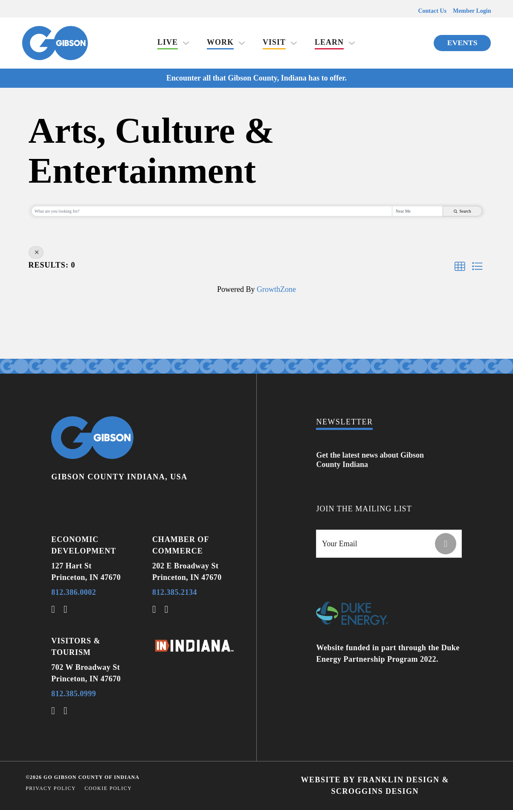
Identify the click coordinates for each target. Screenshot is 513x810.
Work (220, 42)
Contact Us (432, 11)
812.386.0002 (73, 592)
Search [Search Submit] (462, 211)
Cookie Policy (108, 788)
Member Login (472, 11)
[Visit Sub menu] (294, 43)
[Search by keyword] (212, 211)
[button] (459, 266)
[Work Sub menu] (242, 43)
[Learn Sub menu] (352, 43)
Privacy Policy (51, 788)
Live (167, 42)
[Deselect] (36, 252)
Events (462, 42)
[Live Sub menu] (186, 43)
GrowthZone (276, 289)
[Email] (388, 544)
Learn (329, 42)
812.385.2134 (174, 592)
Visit (274, 42)
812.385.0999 (73, 693)
